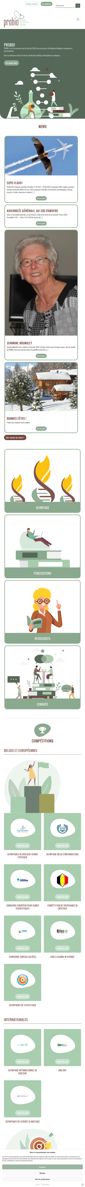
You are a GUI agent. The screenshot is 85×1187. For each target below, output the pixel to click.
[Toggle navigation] (78, 19)
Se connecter (46, 4)
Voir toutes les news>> (15, 437)
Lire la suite (41, 198)
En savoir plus (11, 63)
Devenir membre (32, 4)
